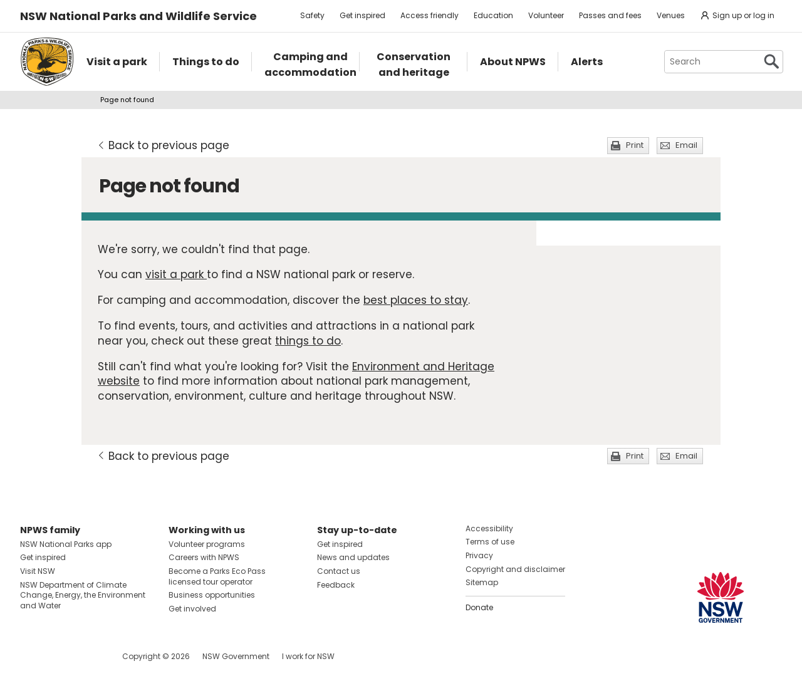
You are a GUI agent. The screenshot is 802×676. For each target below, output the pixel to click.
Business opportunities (212, 595)
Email (686, 145)
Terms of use (490, 541)
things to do (308, 340)
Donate (479, 607)
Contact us (338, 571)
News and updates (353, 557)
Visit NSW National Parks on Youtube (85, 656)
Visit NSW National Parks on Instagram (58, 656)
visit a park (176, 274)
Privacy (479, 555)
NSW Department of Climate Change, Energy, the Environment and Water (82, 595)
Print (634, 145)
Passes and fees (610, 15)
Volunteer (546, 15)
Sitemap (482, 582)
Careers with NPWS (204, 557)
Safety (312, 15)
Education (493, 15)
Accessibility (489, 528)
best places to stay (415, 300)
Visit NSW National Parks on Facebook (31, 656)
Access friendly (429, 15)
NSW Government (235, 656)
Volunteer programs (207, 544)
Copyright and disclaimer (515, 569)
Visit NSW (37, 571)
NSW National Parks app (66, 544)
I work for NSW (308, 656)
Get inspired (362, 15)
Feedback (336, 585)
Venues (671, 15)
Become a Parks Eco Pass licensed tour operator (217, 576)
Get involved (192, 608)
